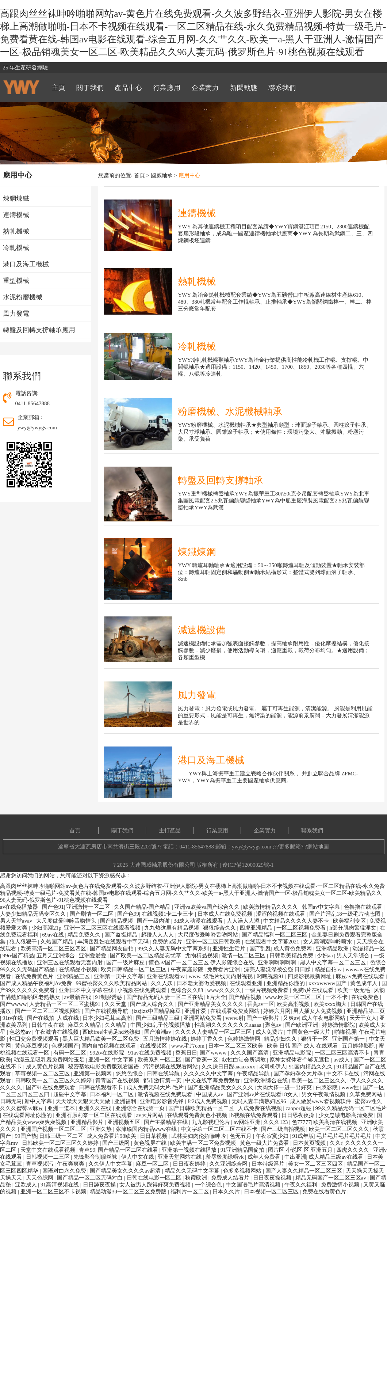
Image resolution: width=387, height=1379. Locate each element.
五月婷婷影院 (359, 1046)
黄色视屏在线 (151, 1143)
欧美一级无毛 (354, 990)
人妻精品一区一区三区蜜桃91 (65, 1004)
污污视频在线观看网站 (171, 1067)
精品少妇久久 (281, 1039)
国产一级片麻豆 (126, 962)
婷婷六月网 (277, 1011)
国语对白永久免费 (65, 1171)
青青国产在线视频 (118, 1080)
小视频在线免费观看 (142, 990)
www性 (350, 1087)
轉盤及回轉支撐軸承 (220, 480)
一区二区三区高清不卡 (343, 1053)
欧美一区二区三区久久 (319, 1080)
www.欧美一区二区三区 (294, 997)
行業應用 (217, 830)
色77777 (301, 1122)
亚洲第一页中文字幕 (119, 976)
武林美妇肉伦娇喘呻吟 (199, 1136)
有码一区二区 (70, 1053)
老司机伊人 (272, 1067)
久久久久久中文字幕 (209, 1073)
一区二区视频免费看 (301, 928)
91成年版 (303, 1136)
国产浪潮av (158, 1032)
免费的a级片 (167, 942)
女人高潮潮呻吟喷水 (328, 942)
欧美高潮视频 (294, 1004)
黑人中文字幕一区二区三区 (333, 962)
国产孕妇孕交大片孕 (298, 1073)
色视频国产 (65, 1046)
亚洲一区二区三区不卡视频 (54, 1191)
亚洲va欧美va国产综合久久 (207, 907)
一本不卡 (337, 997)
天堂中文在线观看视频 (48, 1150)
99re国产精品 (18, 955)
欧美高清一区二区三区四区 (54, 948)
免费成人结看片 (231, 1178)
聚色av (274, 1025)
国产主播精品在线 (166, 1122)
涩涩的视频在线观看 (281, 914)
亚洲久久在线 (95, 1108)
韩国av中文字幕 (321, 907)
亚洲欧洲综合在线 (266, 1080)
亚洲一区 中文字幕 (111, 1060)
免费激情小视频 (341, 1185)
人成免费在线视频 (260, 1108)
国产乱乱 (260, 948)
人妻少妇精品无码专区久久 (33, 914)
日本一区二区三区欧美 (236, 1046)
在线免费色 (365, 997)
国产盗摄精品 (121, 935)
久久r (336, 1143)
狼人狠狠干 (23, 942)
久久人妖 (162, 983)
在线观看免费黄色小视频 (198, 1115)
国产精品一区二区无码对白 (90, 1178)
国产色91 (53, 907)
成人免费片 (270, 1032)
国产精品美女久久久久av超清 (126, 1171)
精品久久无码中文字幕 (193, 1171)
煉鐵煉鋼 (197, 552)
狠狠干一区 (315, 1039)
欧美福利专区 (350, 921)
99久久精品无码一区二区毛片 (351, 1108)
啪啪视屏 (345, 1032)
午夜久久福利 (301, 1185)
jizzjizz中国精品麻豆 (157, 1011)
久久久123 (276, 1122)
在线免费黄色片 (35, 976)
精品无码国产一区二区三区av (331, 1178)
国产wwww (13, 1004)
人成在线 (68, 1018)
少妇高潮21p (46, 928)
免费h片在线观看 (313, 990)
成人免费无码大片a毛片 (156, 1087)
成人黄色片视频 (46, 1067)
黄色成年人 (364, 983)
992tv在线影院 (108, 1053)
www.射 (235, 1018)
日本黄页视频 (310, 1143)
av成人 (342, 1060)
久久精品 (116, 1025)
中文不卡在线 (343, 1073)
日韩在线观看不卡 (101, 1087)
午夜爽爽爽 (71, 1164)
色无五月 (241, 1136)
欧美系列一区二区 (160, 1060)
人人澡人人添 (244, 921)
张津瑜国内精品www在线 (147, 1129)
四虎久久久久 (353, 1150)
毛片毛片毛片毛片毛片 (345, 1136)
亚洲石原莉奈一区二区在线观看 (94, 1115)
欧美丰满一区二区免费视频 (203, 1143)
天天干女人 (363, 1018)
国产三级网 (116, 1143)
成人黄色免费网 (293, 948)
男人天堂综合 (354, 955)
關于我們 (122, 830)
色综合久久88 (187, 990)
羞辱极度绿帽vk (225, 1157)
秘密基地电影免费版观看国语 (104, 1067)
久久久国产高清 (250, 1053)
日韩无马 (11, 1101)
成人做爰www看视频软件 (321, 1101)
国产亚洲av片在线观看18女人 (263, 1094)
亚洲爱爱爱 (93, 955)
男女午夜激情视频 (324, 1094)
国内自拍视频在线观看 (109, 1046)
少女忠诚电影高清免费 (346, 1115)
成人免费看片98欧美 (112, 1136)
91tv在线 (13, 1018)
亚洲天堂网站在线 (180, 1157)
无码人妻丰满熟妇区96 (259, 1101)
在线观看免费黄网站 (235, 1011)
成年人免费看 (265, 1157)
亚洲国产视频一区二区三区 (54, 1129)
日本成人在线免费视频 (226, 914)
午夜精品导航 (254, 1073)
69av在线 (53, 935)
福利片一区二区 (190, 1191)
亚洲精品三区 (74, 976)
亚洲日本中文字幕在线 (87, 990)
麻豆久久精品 (85, 1025)
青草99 (87, 1150)
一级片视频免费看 (267, 990)
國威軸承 (162, 175)
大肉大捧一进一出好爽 (285, 1087)
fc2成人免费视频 (208, 1101)
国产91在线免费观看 (51, 1087)
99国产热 (26, 1136)
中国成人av (210, 1094)
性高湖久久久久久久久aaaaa (229, 1025)
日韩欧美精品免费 (292, 955)
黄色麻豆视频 (32, 1046)
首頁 (139, 175)
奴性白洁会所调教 (244, 1060)
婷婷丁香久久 (208, 1039)
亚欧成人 (26, 1185)
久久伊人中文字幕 (111, 1164)
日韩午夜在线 (48, 1025)
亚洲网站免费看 (203, 1018)
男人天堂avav (17, 921)
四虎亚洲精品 (257, 928)
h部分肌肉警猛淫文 (353, 928)
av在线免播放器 (19, 907)
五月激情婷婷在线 (165, 1039)
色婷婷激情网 (244, 1039)
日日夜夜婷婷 (190, 1164)
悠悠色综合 (130, 1073)
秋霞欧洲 (196, 1178)
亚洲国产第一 (349, 1039)
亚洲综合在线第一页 (140, 1108)
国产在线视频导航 (107, 1011)
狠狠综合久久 (220, 928)
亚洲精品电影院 (293, 1053)
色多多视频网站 (243, 1171)
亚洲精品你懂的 (286, 983)
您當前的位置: (116, 175)
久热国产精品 (58, 942)
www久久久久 (224, 990)
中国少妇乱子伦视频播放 (161, 1025)
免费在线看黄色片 (325, 1191)
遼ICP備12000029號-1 (248, 865)
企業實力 (265, 830)
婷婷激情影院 (339, 1025)
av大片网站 (150, 1115)
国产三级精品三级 (158, 1018)
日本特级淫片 (269, 1164)
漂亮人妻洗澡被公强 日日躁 (278, 969)
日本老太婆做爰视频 (202, 983)
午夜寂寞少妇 (273, 1136)
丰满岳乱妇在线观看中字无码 (113, 942)
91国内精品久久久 (311, 1067)
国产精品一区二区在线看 (129, 1150)
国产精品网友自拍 (112, 948)
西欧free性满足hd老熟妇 (112, 1032)
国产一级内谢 (154, 921)
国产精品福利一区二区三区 (275, 935)
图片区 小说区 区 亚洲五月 (301, 1150)
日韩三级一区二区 (61, 1136)
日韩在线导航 (164, 1073)
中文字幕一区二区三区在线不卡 (220, 1129)
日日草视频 (154, 1136)
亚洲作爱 (196, 1011)
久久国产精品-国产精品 (143, 907)
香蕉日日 (186, 1053)
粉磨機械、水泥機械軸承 (230, 411)
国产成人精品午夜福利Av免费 (36, 983)
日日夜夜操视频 (273, 1178)
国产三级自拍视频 (283, 1129)
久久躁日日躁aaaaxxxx (229, 1067)
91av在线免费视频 (150, 1053)
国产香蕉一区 (202, 1060)
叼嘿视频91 (271, 976)
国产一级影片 (263, 1018)
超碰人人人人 (158, 935)
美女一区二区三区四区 (316, 1164)
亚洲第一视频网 (93, 1073)
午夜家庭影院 (187, 969)
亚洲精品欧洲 (333, 948)
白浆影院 (327, 1087)
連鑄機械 (197, 213)
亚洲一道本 (61, 1108)
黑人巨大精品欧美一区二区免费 (101, 1039)
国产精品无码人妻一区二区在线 (165, 997)
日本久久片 (226, 1191)
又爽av (291, 1018)
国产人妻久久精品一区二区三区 (304, 1171)
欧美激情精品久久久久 (271, 907)
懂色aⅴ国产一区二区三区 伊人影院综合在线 (202, 962)
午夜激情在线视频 (57, 1032)
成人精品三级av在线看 (336, 1157)
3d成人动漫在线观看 (198, 921)
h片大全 (216, 997)
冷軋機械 (197, 346)
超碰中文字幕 (70, 1094)
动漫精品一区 (368, 948)
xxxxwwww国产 (328, 983)
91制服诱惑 (109, 997)
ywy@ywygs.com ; (253, 847)
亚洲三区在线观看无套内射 (70, 962)
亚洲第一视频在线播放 (190, 1150)
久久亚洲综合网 (229, 1164)
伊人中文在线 (138, 1157)
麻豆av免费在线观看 (361, 976)
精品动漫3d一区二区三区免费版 (129, 1191)
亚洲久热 (101, 1129)
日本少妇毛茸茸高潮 (108, 1018)
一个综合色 (209, 1185)
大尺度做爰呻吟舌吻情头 (67, 921)
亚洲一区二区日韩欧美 (214, 942)
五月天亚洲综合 (56, 955)
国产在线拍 (40, 1018)
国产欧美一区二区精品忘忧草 (146, 955)
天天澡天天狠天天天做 (83, 1101)
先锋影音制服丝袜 (96, 1157)
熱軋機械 (197, 281)
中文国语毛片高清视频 (254, 1185)
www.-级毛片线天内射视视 (221, 976)
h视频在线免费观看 (255, 1115)
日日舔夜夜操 (298, 1115)
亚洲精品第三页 (365, 1011)
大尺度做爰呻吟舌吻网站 (209, 935)
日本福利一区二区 (112, 1094)
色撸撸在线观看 (364, 907)
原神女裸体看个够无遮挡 (300, 1060)
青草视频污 (40, 1164)
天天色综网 (40, 1178)
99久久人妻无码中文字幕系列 (174, 948)
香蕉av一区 (260, 1004)
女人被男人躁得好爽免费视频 (155, 1185)
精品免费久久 (85, 935)
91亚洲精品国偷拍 (243, 1150)
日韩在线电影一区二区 (155, 1178)
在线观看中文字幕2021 (273, 942)
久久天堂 (116, 1004)
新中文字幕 (38, 1101)
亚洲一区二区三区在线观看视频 (103, 928)
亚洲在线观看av (166, 976)
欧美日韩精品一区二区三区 (134, 969)
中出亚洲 (295, 1157)
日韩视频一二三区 (48, 1157)
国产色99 (128, 914)
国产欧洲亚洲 (302, 1025)
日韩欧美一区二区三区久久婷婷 (54, 1080)
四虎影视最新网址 (310, 976)
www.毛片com (188, 1046)
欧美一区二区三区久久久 (340, 1129)
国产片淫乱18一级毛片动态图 (345, 914)
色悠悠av (20, 1032)
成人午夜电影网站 (324, 1018)
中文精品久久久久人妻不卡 (296, 921)
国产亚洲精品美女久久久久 (211, 1004)
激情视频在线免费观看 (166, 1094)
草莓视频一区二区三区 (43, 1073)
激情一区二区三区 (244, 955)
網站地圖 (318, 847)
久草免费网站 (366, 1094)
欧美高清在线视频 (336, 1122)
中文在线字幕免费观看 (213, 1080)
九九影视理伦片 (211, 1122)
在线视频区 (154, 1046)
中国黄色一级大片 (309, 1032)
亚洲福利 (126, 1101)
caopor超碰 (299, 1108)
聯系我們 (312, 830)
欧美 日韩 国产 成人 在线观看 (303, 1046)
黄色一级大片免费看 (265, 1143)
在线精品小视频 (79, 969)
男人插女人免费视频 (318, 1011)
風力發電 (197, 695)
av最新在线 (78, 997)
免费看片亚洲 (224, 969)
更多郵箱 (290, 847)
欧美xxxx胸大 (331, 1004)
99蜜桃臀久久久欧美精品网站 (112, 983)
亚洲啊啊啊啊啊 (278, 962)
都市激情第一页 (163, 1080)
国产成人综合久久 (152, 1004)
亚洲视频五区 (124, 1122)
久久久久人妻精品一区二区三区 (214, 1032)
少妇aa (325, 955)
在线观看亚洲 (247, 983)
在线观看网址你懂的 (28, 1115)
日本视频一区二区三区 (272, 1191)
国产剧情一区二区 (92, 914)
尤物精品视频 (202, 955)
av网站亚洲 (247, 1122)
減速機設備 (201, 630)
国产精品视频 (117, 921)
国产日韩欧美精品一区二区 (201, 1108)
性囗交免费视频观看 (34, 1039)
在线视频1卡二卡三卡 (168, 914)
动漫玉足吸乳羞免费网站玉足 (50, 1060)
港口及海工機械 (211, 760)
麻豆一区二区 (153, 1164)
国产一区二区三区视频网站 (48, 1011)
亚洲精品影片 (87, 1122)
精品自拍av (329, 969)
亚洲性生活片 (229, 948)
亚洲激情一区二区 (88, 907)
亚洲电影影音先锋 (162, 1101)
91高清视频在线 (60, 1185)
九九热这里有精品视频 (172, 928)
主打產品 (170, 830)
